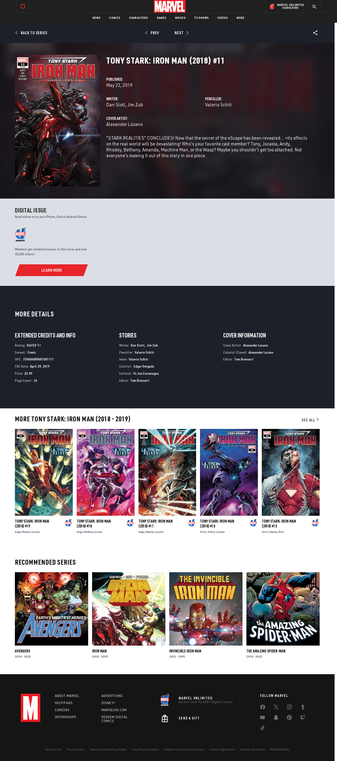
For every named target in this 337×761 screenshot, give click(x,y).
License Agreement (222, 749)
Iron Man (99, 651)
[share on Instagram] (289, 707)
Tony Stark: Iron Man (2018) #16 (217, 523)
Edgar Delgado (144, 366)
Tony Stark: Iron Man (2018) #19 (32, 523)
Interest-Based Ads (252, 749)
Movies (180, 18)
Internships (65, 717)
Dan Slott (115, 104)
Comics (114, 18)
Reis (281, 532)
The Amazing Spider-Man (265, 651)
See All (311, 419)
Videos (222, 18)
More (241, 18)
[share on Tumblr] (302, 707)
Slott (203, 532)
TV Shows (201, 18)
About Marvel (67, 696)
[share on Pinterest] (289, 718)
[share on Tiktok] (262, 728)
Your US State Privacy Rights (108, 749)
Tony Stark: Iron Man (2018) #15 (279, 523)
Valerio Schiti (218, 104)
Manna (26, 532)
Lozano (35, 532)
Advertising (112, 696)
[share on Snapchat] (276, 718)
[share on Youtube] (262, 718)
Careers (62, 710)
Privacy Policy (76, 749)
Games (161, 18)
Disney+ (109, 703)
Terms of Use (53, 749)
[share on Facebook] (262, 708)
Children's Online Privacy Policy (184, 749)
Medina (88, 532)
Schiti (211, 532)
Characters (138, 18)
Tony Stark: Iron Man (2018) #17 (155, 523)
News (97, 18)
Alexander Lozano (124, 124)
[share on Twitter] (276, 707)
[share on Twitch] (302, 718)
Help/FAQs (64, 703)
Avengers (22, 651)
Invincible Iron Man (185, 651)
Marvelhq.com (114, 710)
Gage (18, 532)
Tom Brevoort (139, 380)
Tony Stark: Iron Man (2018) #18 (94, 523)
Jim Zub (135, 104)
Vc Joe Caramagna (146, 373)
